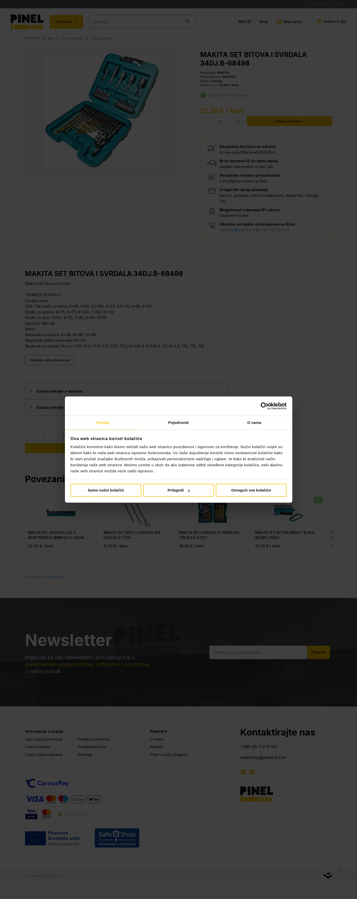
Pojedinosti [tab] (178, 422)
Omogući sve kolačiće (251, 490)
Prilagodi (179, 490)
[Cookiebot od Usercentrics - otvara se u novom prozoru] (264, 406)
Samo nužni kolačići (106, 490)
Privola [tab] (102, 422)
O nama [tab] (254, 422)
